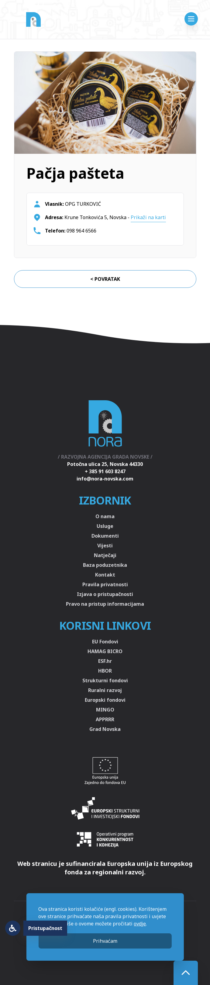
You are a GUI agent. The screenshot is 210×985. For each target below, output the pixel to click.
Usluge (105, 526)
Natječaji (105, 555)
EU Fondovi (105, 641)
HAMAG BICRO (105, 651)
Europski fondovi (105, 700)
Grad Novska (105, 729)
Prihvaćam (105, 941)
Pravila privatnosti (105, 584)
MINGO (105, 709)
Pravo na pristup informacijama (105, 604)
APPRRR (105, 719)
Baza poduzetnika (105, 565)
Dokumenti (105, 535)
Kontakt (105, 574)
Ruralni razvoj (105, 690)
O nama (105, 516)
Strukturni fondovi (105, 680)
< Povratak (105, 279)
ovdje (140, 923)
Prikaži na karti (148, 217)
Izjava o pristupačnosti (105, 594)
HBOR (105, 670)
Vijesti (105, 545)
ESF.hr (105, 661)
